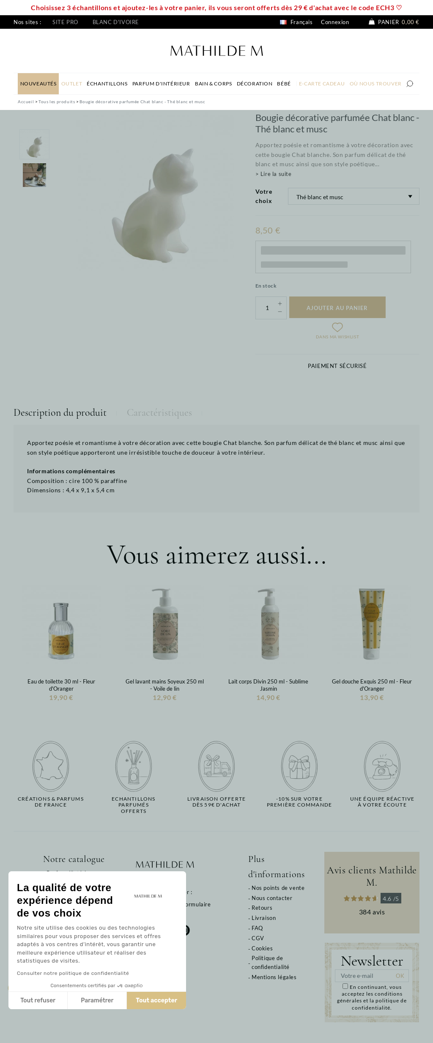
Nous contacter (272, 898)
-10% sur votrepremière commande (299, 802)
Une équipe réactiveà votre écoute (382, 802)
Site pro (65, 22)
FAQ (257, 928)
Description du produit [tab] (60, 412)
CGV (258, 938)
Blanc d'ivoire (116, 22)
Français (296, 22)
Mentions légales (274, 977)
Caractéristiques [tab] (159, 412)
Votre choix (263, 196)
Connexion (335, 22)
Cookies (262, 948)
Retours (262, 907)
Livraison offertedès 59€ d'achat (216, 802)
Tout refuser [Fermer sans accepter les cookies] (37, 1000)
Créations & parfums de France (51, 802)
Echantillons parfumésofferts (133, 805)
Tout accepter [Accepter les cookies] (156, 1000)
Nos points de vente (278, 887)
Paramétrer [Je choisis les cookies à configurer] (97, 1000)
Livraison (264, 917)
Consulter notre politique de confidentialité (73, 973)
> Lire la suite (273, 173)
